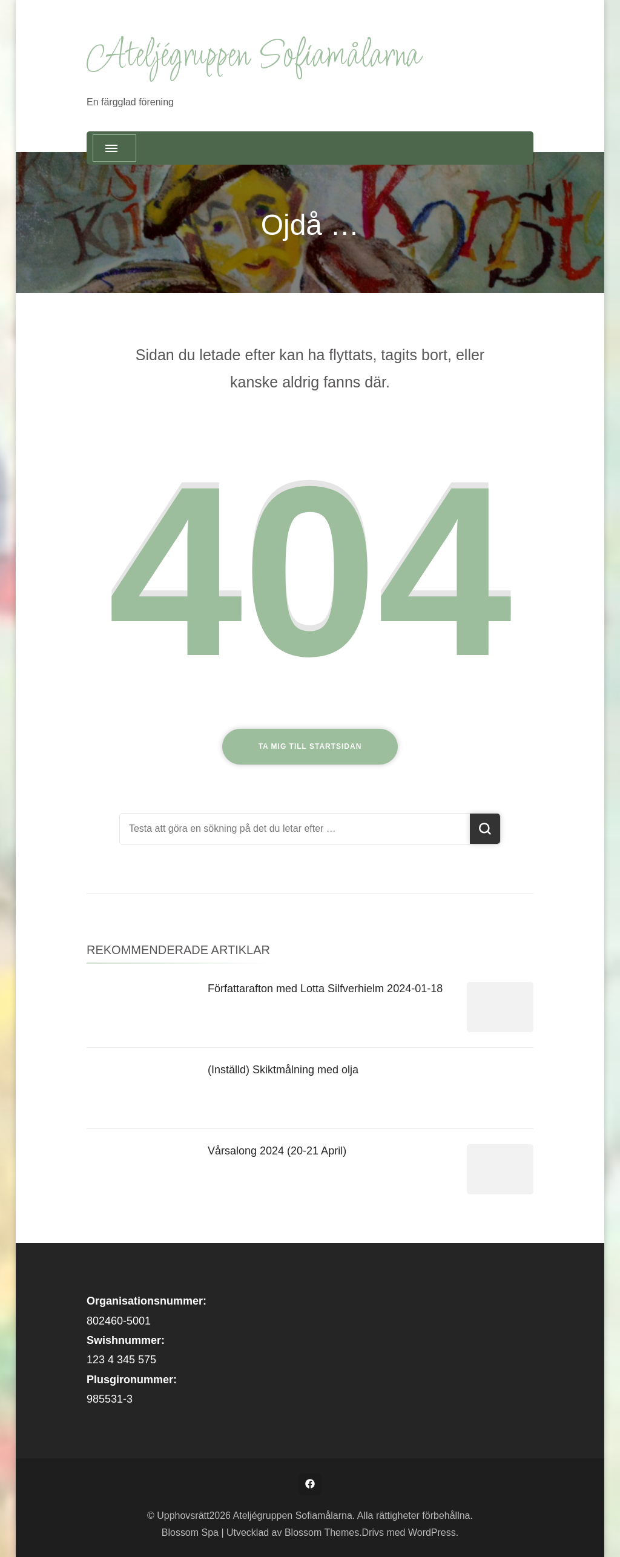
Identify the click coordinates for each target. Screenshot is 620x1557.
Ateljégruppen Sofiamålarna (253, 56)
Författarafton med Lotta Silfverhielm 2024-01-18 (325, 989)
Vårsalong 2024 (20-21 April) (277, 1151)
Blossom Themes (322, 1532)
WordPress (432, 1532)
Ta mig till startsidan (310, 746)
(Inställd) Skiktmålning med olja (283, 1070)
